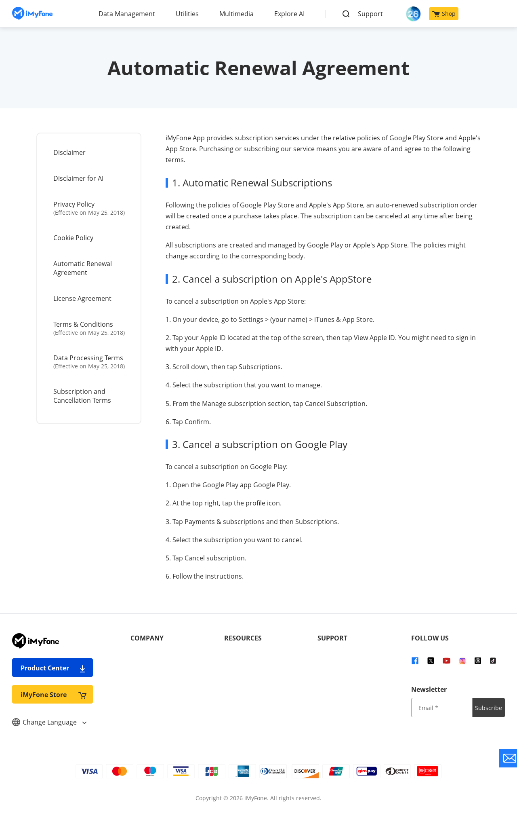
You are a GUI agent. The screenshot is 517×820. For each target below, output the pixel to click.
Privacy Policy (89, 208)
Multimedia (236, 13)
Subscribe (488, 708)
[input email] (442, 707)
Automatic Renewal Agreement (82, 268)
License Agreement (82, 298)
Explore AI (289, 13)
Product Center (53, 668)
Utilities (187, 13)
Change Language (49, 722)
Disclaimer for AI (78, 178)
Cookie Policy (73, 237)
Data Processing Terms (89, 361)
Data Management (127, 13)
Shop (444, 13)
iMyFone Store (53, 694)
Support (370, 13)
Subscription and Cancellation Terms (82, 396)
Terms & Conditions (89, 328)
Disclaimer (69, 152)
